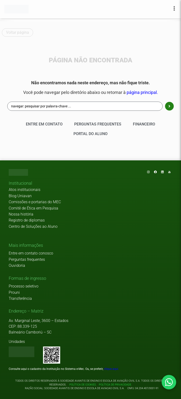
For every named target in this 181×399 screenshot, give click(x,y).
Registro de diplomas (27, 220)
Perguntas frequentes (27, 259)
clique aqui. (111, 369)
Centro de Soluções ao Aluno (33, 226)
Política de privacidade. (114, 384)
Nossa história (21, 214)
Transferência (20, 298)
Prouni (14, 292)
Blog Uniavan (20, 196)
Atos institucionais (24, 189)
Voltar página (17, 32)
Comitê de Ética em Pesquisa (33, 208)
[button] (20, 183)
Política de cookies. (83, 384)
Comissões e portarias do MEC (35, 202)
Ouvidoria (17, 265)
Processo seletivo (23, 286)
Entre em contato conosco (31, 253)
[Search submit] (169, 106)
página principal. (142, 92)
